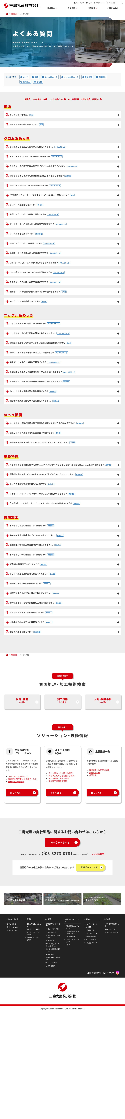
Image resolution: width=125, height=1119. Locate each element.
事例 (68, 1059)
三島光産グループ (91, 1057)
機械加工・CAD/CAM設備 (99, 884)
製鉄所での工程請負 (33, 1043)
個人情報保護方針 (94, 1087)
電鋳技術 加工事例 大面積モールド (22, 893)
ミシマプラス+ (12, 1044)
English (89, 3)
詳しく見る (16, 906)
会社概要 (88, 1041)
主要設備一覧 (89, 1044)
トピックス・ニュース (14, 1041)
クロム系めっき (38, 99)
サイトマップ (79, 3)
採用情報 (107, 1033)
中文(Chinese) (99, 3)
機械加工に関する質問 (58, 895)
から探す (22, 816)
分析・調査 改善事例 (16, 895)
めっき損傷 (72, 99)
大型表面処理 (52, 1046)
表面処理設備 (94, 886)
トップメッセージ (91, 1038)
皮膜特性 (84, 99)
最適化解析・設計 (53, 1043)
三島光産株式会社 (12, 1033)
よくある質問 (98, 968)
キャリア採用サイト (111, 1046)
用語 (26, 99)
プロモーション (90, 1054)
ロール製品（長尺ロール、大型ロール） (53, 1059)
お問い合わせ (113, 8)
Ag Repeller (50, 1068)
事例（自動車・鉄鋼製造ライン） (73, 1046)
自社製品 (48, 1033)
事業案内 (14, 14)
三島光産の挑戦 (90, 1051)
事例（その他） (71, 1051)
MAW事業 (51, 1055)
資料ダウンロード (89, 981)
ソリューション (51, 1077)
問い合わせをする (59, 956)
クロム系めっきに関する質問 (60, 887)
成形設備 (92, 889)
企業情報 (87, 1033)
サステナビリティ (91, 1047)
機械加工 (96, 99)
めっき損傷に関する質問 (59, 892)
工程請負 (29, 1033)
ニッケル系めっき (56, 99)
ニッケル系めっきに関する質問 (61, 890)
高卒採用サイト (110, 1043)
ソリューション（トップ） (18, 890)
